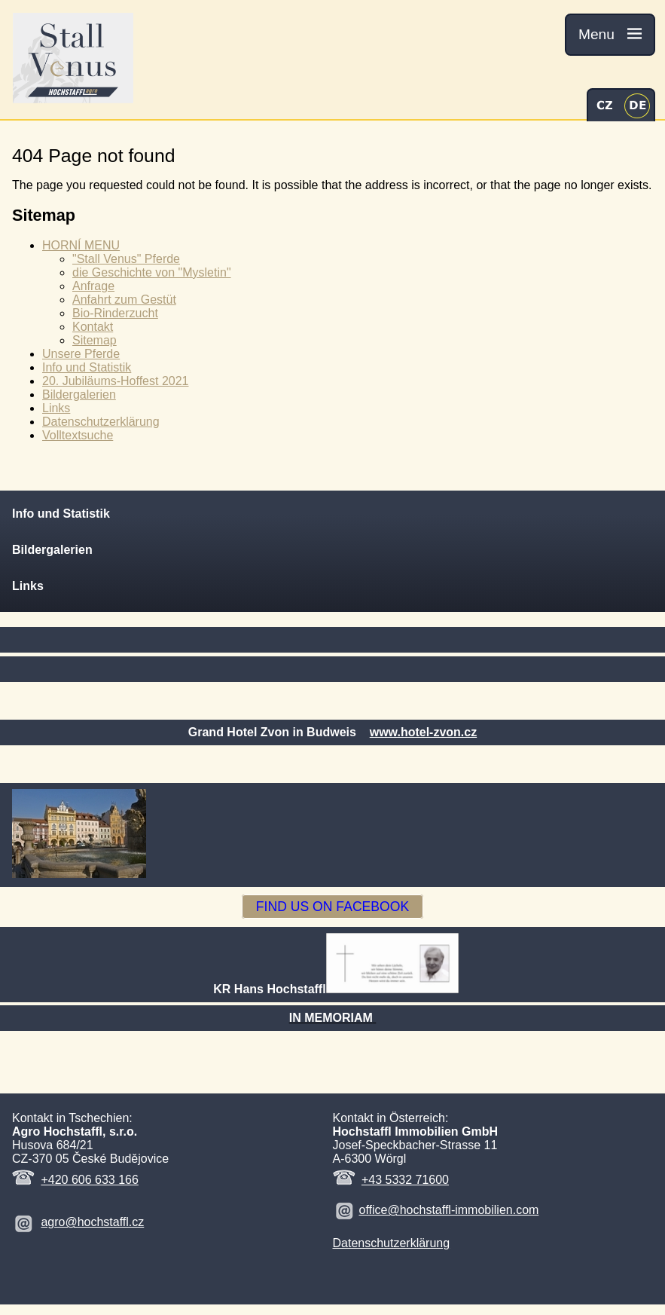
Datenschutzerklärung (101, 421)
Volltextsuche (77, 435)
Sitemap (94, 340)
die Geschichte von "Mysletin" (151, 272)
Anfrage (93, 286)
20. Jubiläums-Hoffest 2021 (115, 381)
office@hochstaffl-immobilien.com (449, 1209)
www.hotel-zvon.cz (423, 732)
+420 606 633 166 (89, 1179)
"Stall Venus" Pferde (126, 258)
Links (56, 408)
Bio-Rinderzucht (115, 313)
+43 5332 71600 (405, 1179)
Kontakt (92, 326)
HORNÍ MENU (81, 245)
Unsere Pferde (81, 353)
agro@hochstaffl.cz (92, 1222)
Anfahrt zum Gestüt (124, 299)
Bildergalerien (79, 394)
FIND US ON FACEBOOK (332, 906)
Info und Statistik (86, 367)
